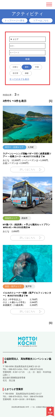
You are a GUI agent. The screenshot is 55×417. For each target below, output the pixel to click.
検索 (27, 59)
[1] (50, 100)
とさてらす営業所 (13, 389)
